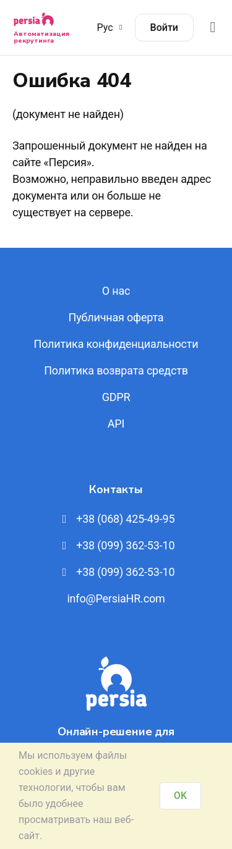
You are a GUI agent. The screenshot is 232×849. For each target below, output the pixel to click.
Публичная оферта (116, 317)
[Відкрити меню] (213, 27)
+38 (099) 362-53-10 (116, 545)
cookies (36, 771)
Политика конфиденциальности (116, 343)
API (116, 423)
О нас (116, 290)
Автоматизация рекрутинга (41, 37)
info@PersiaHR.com (116, 598)
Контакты (115, 489)
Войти (164, 27)
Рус (111, 27)
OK (180, 795)
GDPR (116, 397)
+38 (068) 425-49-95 (116, 518)
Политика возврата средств (116, 370)
